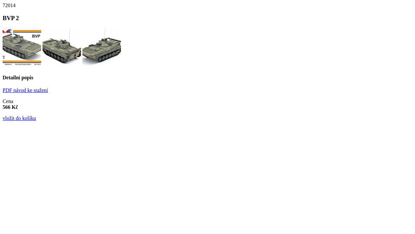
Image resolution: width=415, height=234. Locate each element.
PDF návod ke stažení (25, 90)
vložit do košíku (19, 118)
